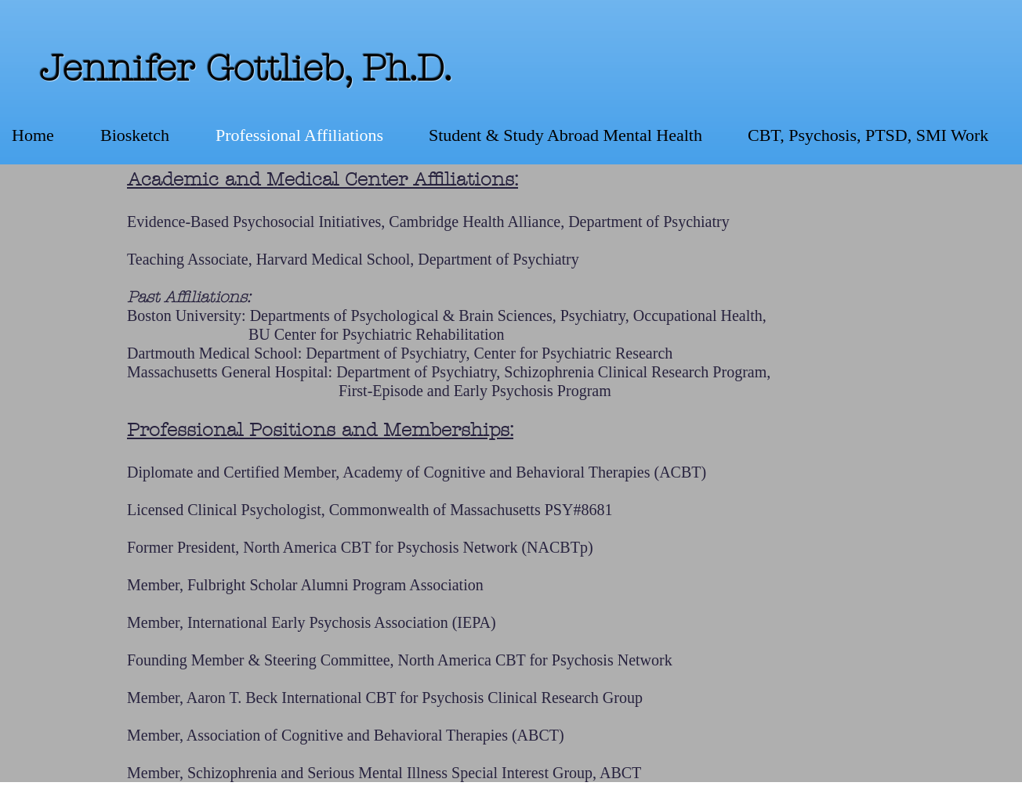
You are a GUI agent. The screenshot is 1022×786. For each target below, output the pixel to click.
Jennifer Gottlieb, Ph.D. (245, 69)
